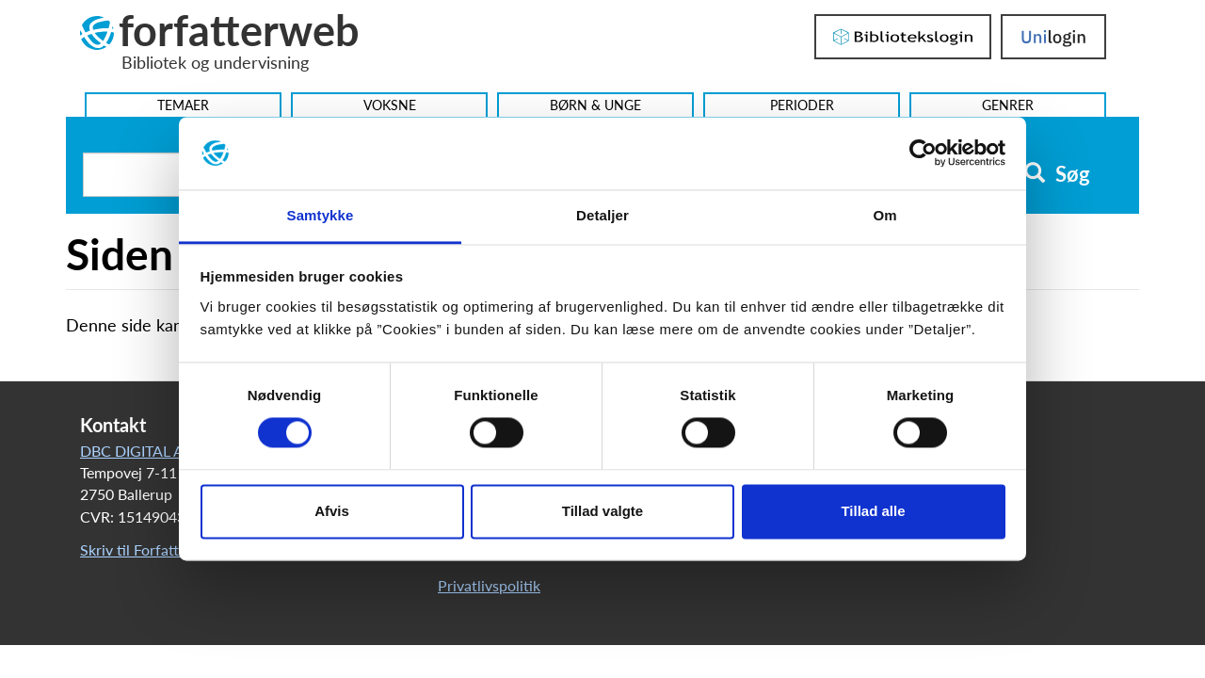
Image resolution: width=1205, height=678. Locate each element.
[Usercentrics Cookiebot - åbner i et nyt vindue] (923, 153)
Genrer (1008, 105)
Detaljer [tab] (602, 215)
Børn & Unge (595, 105)
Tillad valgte (602, 511)
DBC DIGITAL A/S (139, 451)
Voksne (389, 105)
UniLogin (1053, 36)
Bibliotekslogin (902, 36)
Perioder (802, 105)
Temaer (183, 105)
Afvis (331, 511)
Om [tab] (884, 215)
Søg (1056, 174)
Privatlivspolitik (489, 585)
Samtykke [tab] (320, 215)
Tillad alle (873, 511)
